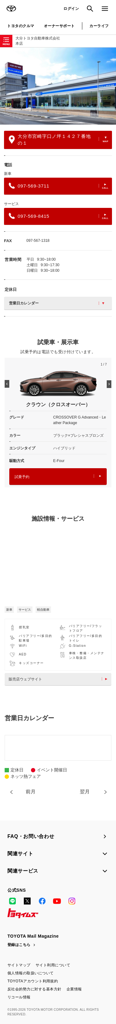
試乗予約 (58, 476)
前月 (31, 791)
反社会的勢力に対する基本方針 (34, 989)
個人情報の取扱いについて (30, 973)
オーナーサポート (59, 26)
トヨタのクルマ (20, 26)
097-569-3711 (58, 186)
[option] (58, 86)
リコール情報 (19, 997)
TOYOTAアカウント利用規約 (32, 981)
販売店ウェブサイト (59, 679)
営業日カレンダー (56, 303)
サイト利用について (53, 965)
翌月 (85, 791)
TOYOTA (11, 8)
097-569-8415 (58, 216)
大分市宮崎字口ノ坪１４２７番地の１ (58, 140)
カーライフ (99, 26)
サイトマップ (19, 965)
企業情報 (74, 989)
